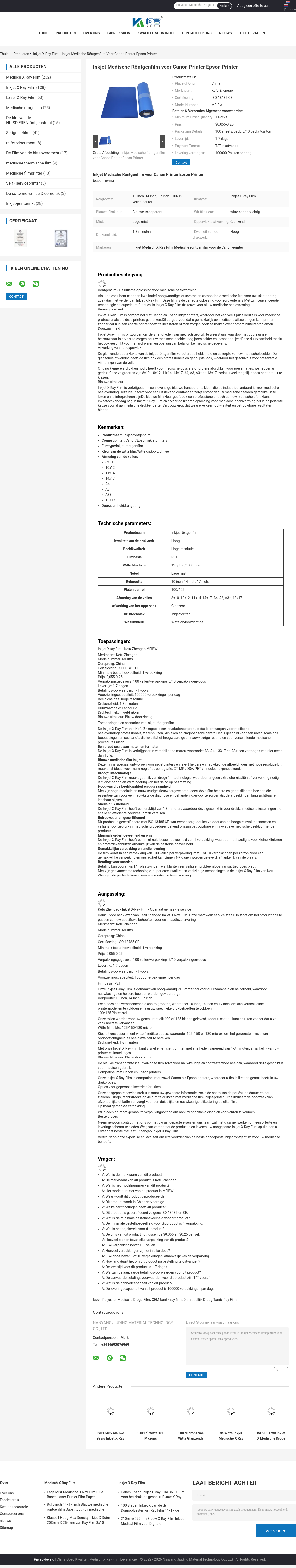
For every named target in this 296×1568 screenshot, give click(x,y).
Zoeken (224, 6)
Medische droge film (24, 107)
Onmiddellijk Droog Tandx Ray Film (210, 1300)
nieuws (225, 33)
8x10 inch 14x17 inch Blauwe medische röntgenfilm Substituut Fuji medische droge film (77, 1507)
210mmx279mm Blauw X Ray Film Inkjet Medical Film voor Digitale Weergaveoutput (152, 1522)
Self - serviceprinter (23, 183)
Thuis (43, 33)
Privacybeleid (44, 1559)
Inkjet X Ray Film (45, 54)
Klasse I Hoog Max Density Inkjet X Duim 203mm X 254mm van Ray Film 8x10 (78, 1520)
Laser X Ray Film (20, 97)
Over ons (91, 33)
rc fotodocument (20, 143)
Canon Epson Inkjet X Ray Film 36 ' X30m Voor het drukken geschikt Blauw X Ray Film (153, 1495)
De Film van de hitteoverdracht (32, 153)
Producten (66, 33)
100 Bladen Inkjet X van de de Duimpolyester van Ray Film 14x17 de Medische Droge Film (150, 1508)
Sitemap (6, 1528)
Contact (181, 162)
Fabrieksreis (118, 33)
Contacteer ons (197, 33)
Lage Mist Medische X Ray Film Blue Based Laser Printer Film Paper (75, 1494)
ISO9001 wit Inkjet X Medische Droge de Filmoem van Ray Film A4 (271, 1435)
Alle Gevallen (252, 33)
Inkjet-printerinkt (20, 203)
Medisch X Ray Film (23, 77)
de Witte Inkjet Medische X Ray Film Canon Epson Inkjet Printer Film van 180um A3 (231, 1435)
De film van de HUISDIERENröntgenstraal (29, 120)
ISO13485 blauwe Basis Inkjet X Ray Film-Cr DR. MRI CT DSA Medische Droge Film (110, 1435)
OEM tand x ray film (167, 1300)
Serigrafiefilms (19, 132)
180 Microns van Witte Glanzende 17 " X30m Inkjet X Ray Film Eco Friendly (191, 1435)
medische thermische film (29, 163)
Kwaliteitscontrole (156, 33)
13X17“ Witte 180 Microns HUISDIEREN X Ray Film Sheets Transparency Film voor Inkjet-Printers (150, 1435)
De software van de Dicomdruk (33, 193)
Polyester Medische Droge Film (126, 1300)
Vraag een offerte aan (253, 6)
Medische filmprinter (24, 173)
